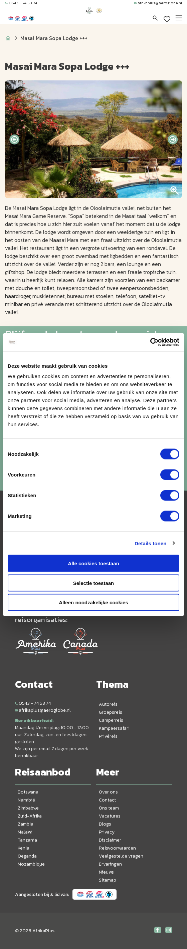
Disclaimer (110, 840)
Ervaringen (110, 864)
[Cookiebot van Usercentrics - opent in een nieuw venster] (150, 342)
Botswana (28, 792)
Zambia (25, 824)
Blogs (105, 824)
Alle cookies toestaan (93, 563)
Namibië (26, 800)
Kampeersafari (114, 728)
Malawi (25, 832)
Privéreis (108, 736)
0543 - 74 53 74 (21, 3)
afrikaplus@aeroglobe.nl (158, 3)
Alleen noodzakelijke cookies (93, 602)
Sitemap (107, 880)
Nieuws (106, 872)
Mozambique (31, 864)
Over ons (108, 792)
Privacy (107, 832)
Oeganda (27, 856)
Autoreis (108, 704)
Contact (107, 800)
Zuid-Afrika (30, 816)
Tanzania (27, 840)
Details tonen (150, 543)
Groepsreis (110, 712)
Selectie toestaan (93, 583)
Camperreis (111, 720)
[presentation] (14, 139)
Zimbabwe (28, 808)
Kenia (23, 848)
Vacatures (110, 816)
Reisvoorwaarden (117, 848)
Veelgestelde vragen (121, 856)
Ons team (109, 808)
